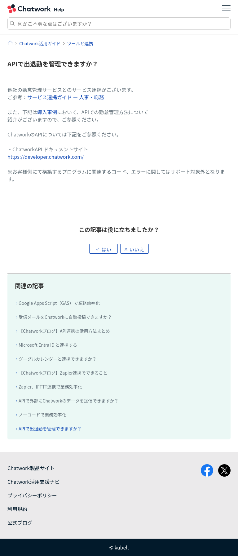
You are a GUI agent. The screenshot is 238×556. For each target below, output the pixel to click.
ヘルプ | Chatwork (10, 43)
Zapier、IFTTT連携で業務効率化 (50, 387)
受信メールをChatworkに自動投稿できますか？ (65, 317)
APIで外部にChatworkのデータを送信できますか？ (69, 401)
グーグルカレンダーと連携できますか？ (58, 359)
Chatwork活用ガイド (39, 43)
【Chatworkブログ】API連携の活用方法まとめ (64, 331)
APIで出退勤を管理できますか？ (50, 428)
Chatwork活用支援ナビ (33, 481)
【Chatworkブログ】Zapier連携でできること (63, 373)
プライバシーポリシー (32, 495)
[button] (103, 249)
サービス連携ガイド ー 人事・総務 (65, 97)
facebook (207, 470)
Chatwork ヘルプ (35, 8)
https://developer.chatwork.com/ (45, 156)
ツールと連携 (80, 43)
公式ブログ (19, 522)
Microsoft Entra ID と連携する (48, 345)
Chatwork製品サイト (31, 468)
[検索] (119, 23)
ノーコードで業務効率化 (42, 414)
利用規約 (17, 509)
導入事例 (47, 112)
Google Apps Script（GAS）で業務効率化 (59, 303)
